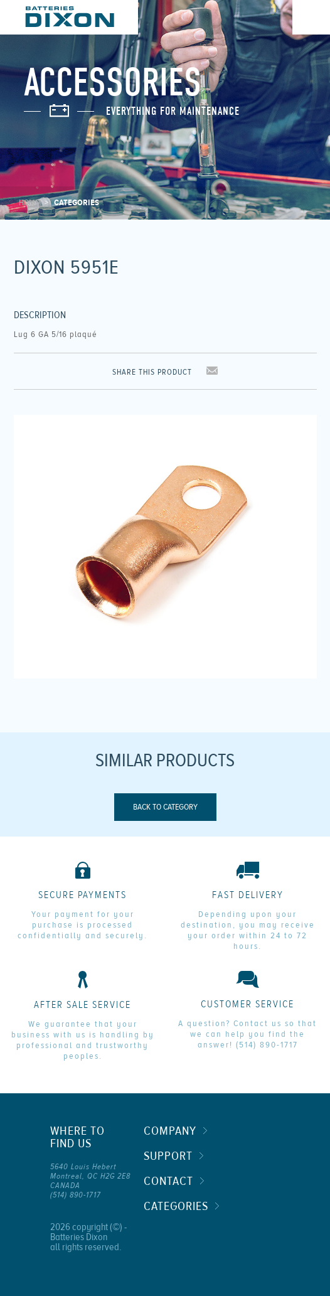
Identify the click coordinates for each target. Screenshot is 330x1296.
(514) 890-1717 (267, 1045)
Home (29, 202)
